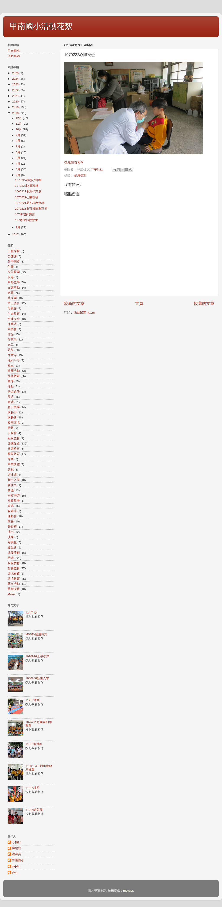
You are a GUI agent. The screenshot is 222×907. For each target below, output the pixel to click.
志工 (11, 344)
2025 (16, 73)
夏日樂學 (14, 407)
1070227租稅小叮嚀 (28, 180)
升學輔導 (14, 261)
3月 (18, 169)
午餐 (11, 266)
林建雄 (16, 848)
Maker (12, 594)
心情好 (16, 842)
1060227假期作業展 (28, 191)
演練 (11, 537)
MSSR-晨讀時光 (36, 634)
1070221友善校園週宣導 (31, 208)
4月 (18, 163)
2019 (16, 107)
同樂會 (12, 329)
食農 (11, 402)
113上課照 (32, 788)
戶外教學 (14, 282)
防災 (11, 350)
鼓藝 (11, 521)
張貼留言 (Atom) (85, 312)
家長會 (12, 417)
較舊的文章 (204, 303)
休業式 (12, 324)
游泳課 (12, 474)
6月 (18, 152)
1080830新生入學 (37, 678)
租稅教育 (14, 438)
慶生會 (12, 547)
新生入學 (14, 480)
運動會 (12, 516)
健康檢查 (14, 448)
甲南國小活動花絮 (41, 26)
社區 (11, 365)
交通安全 (14, 319)
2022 (16, 90)
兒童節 (12, 355)
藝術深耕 (14, 589)
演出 (11, 532)
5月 (18, 158)
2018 (16, 113)
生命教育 (14, 313)
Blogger (128, 890)
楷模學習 (14, 495)
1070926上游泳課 (37, 656)
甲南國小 (14, 51)
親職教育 (14, 563)
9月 (18, 135)
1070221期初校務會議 (30, 203)
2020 (16, 101)
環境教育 (14, 578)
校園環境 (14, 422)
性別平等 (14, 360)
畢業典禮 (14, 464)
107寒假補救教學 (26, 220)
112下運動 (32, 700)
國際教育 (14, 454)
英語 (11, 396)
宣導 (11, 381)
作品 (11, 334)
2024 (16, 78)
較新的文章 (74, 303)
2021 (16, 95)
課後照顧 (14, 552)
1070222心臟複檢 (27, 197)
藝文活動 (14, 583)
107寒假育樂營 (25, 214)
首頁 (139, 303)
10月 (19, 129)
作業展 (12, 339)
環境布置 (14, 573)
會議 (11, 490)
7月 (18, 146)
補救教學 (14, 500)
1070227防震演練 (27, 185)
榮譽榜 (12, 526)
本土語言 (14, 303)
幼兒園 (12, 298)
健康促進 (80, 175)
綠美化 (12, 542)
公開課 (12, 256)
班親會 (12, 433)
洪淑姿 (16, 854)
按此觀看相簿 (74, 162)
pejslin (16, 866)
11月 (19, 123)
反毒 (11, 277)
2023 (16, 84)
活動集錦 (14, 56)
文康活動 (14, 287)
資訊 (11, 505)
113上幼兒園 (33, 809)
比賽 (11, 292)
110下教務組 (33, 744)
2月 (18, 175)
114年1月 (31, 612)
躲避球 (12, 511)
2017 (16, 234)
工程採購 (14, 251)
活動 (11, 386)
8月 (18, 140)
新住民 (12, 485)
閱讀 (11, 558)
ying (14, 872)
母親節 (12, 308)
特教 (11, 428)
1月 (18, 227)
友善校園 (14, 272)
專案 (11, 459)
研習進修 (14, 391)
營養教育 (14, 568)
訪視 (11, 469)
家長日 (12, 412)
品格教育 (14, 376)
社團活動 (14, 370)
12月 (19, 118)
